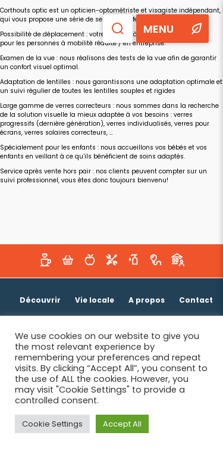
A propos (146, 300)
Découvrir (40, 300)
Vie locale (94, 300)
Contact (196, 300)
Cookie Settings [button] (52, 424)
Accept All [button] (122, 424)
